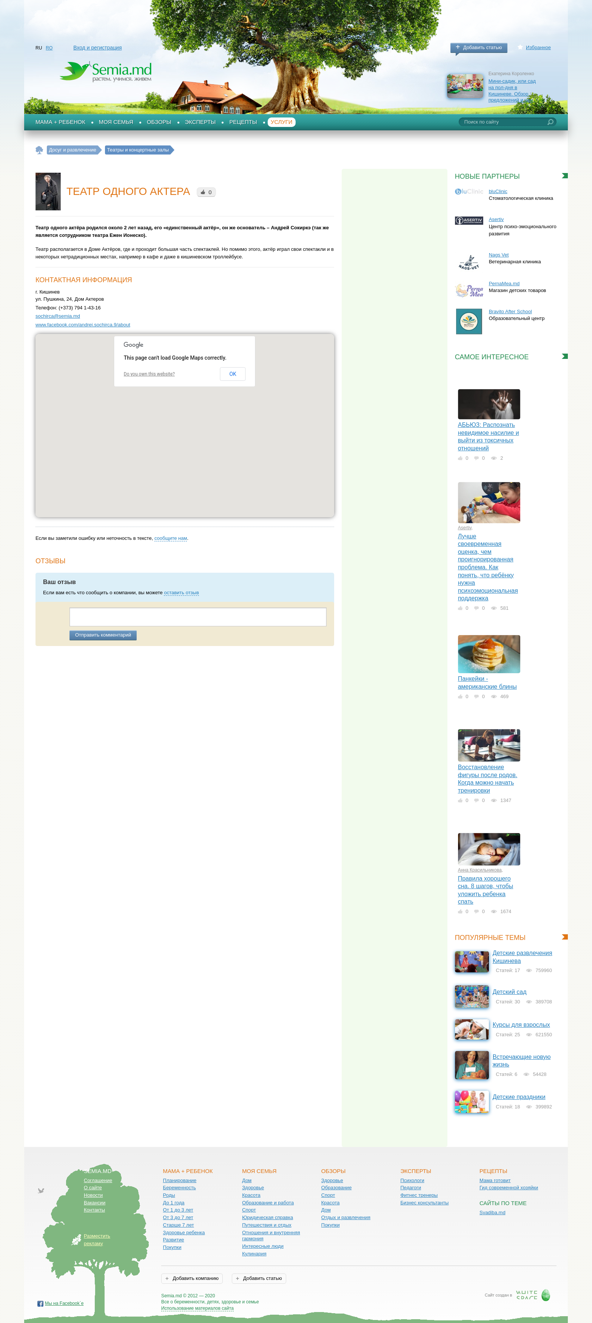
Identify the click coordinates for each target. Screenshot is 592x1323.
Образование (336, 1187)
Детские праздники (519, 1097)
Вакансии (94, 1203)
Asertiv (496, 219)
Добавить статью (482, 47)
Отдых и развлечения (345, 1217)
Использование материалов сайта (197, 1308)
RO (49, 48)
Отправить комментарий (103, 635)
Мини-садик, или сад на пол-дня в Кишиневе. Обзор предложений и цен (512, 90)
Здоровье (253, 1187)
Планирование (180, 1180)
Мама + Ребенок (60, 122)
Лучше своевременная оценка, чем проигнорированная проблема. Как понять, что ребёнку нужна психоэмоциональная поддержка (488, 567)
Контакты (94, 1210)
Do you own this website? (149, 374)
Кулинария (254, 1254)
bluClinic (498, 191)
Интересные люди (263, 1246)
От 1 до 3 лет (178, 1210)
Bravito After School (510, 311)
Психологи (412, 1180)
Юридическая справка (267, 1217)
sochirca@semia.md (57, 316)
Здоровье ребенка (184, 1232)
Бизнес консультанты (424, 1203)
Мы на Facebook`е (64, 1303)
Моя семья (116, 122)
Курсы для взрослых (521, 1025)
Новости (93, 1195)
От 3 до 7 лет (178, 1217)
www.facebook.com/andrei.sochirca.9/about (82, 325)
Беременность (179, 1187)
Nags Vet (499, 255)
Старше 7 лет (178, 1225)
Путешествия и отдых (266, 1225)
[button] (185, 419)
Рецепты (243, 122)
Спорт (249, 1210)
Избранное (538, 47)
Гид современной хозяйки (508, 1187)
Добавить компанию (195, 1278)
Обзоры (159, 122)
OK (232, 374)
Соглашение (98, 1180)
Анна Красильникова (480, 870)
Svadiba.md (492, 1212)
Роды (169, 1195)
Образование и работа (268, 1203)
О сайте (93, 1187)
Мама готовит (495, 1180)
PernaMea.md (504, 283)
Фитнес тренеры (419, 1195)
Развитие (173, 1240)
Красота (251, 1195)
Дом (246, 1180)
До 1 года (174, 1203)
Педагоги (410, 1187)
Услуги (282, 122)
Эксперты (200, 122)
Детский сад (510, 992)
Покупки (172, 1247)
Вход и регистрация (97, 48)
